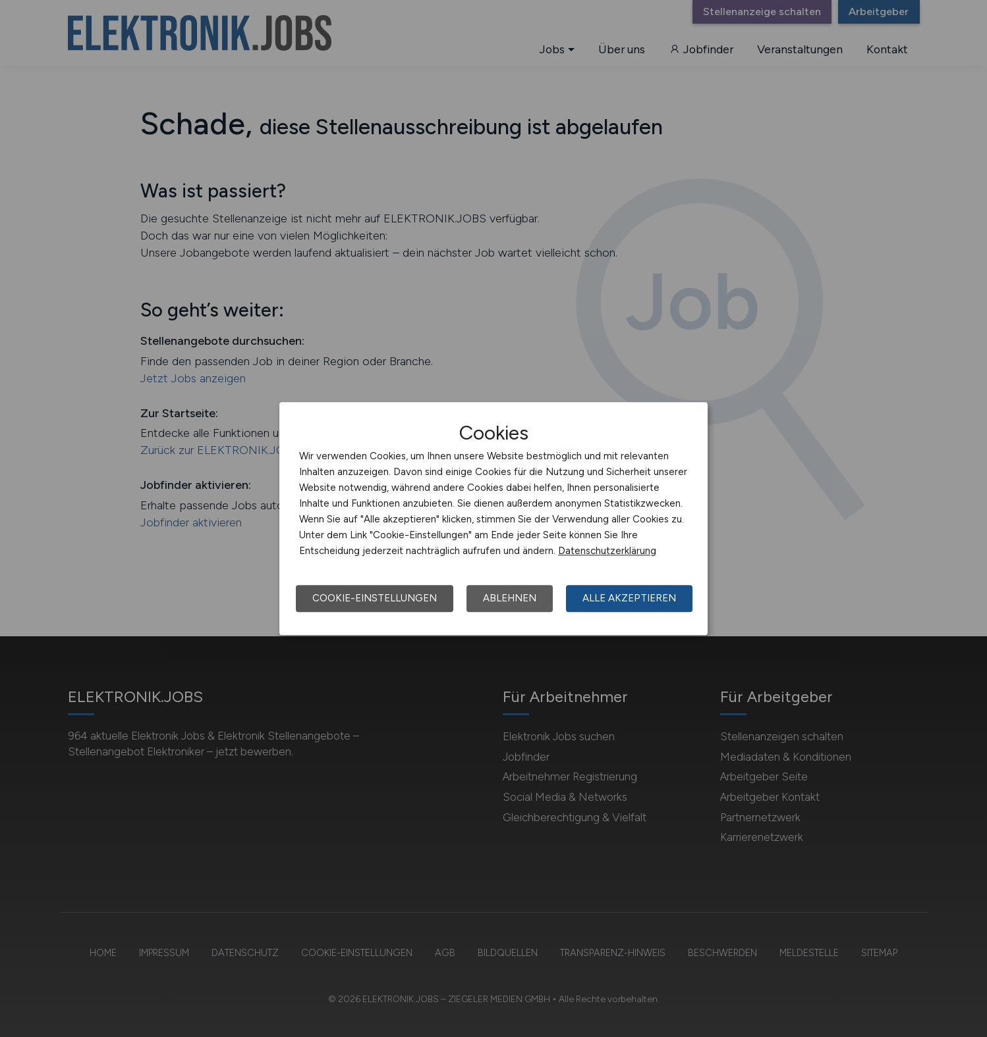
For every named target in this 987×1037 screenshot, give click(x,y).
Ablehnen (509, 598)
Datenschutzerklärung (607, 551)
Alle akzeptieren (629, 598)
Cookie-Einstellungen (374, 598)
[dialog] (493, 518)
